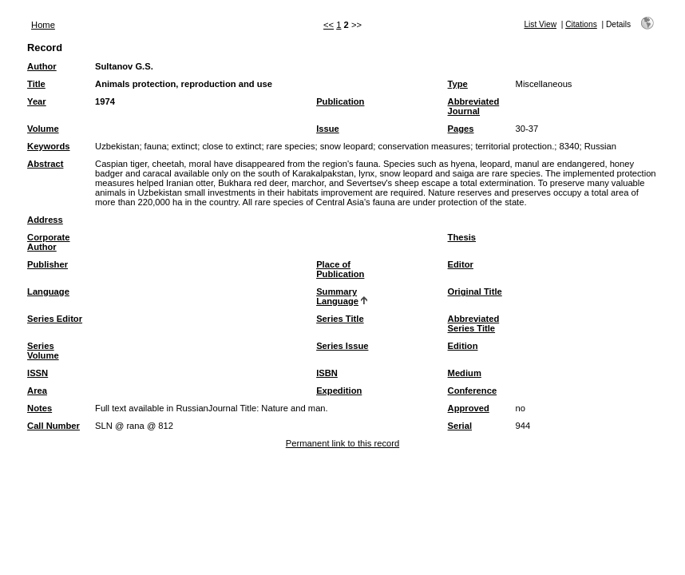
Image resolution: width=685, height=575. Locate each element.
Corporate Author (48, 242)
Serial (460, 425)
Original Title (475, 291)
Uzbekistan (117, 146)
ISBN (327, 373)
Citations (581, 24)
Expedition (339, 390)
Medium (464, 373)
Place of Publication (340, 269)
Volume (43, 128)
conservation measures (424, 146)
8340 (570, 146)
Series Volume (43, 350)
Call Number (53, 425)
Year (36, 101)
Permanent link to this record (342, 443)
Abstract (45, 164)
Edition (463, 346)
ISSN (37, 373)
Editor (460, 264)
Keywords (48, 146)
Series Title (340, 318)
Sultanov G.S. (124, 66)
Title (36, 84)
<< (328, 25)
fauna (156, 146)
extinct (184, 146)
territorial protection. (514, 146)
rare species (291, 146)
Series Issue (342, 346)
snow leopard (347, 146)
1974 (105, 101)
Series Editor (54, 318)
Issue (327, 128)
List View (540, 24)
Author (42, 66)
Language (48, 291)
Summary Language (337, 296)
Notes (39, 408)
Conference (472, 390)
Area (37, 390)
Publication (340, 101)
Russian (600, 146)
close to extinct (231, 146)
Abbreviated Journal (474, 106)
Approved (468, 408)
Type (458, 84)
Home (43, 25)
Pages (461, 128)
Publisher (47, 264)
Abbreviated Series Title (474, 323)
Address (45, 219)
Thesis (462, 237)
